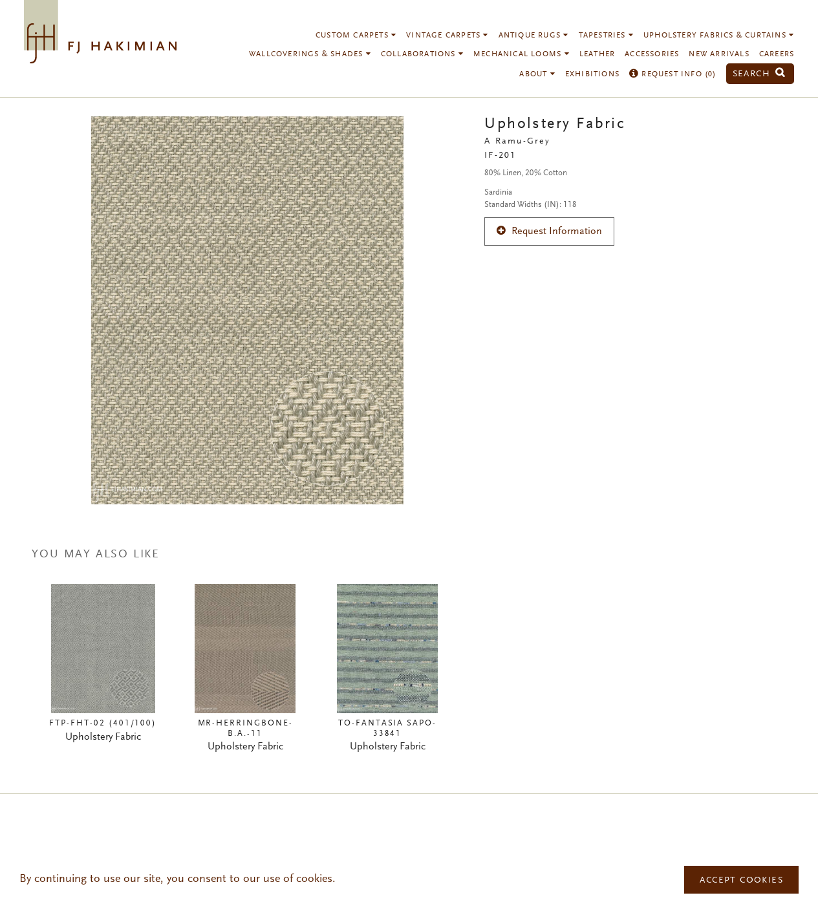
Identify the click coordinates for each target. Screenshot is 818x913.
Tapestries (606, 35)
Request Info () (672, 74)
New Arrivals (719, 54)
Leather (597, 54)
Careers (776, 54)
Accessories (652, 54)
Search (759, 74)
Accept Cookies (741, 880)
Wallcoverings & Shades (310, 54)
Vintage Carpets (447, 35)
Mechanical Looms (521, 54)
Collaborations (422, 54)
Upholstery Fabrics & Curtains (718, 35)
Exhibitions (592, 74)
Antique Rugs (534, 35)
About (537, 74)
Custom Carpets (356, 35)
